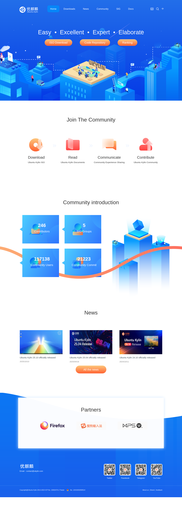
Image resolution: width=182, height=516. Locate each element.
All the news (91, 369)
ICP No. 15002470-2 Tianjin (54, 490)
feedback (159, 490)
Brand (152, 490)
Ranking (127, 42)
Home (53, 9)
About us (145, 490)
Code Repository (94, 42)
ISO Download (58, 42)
